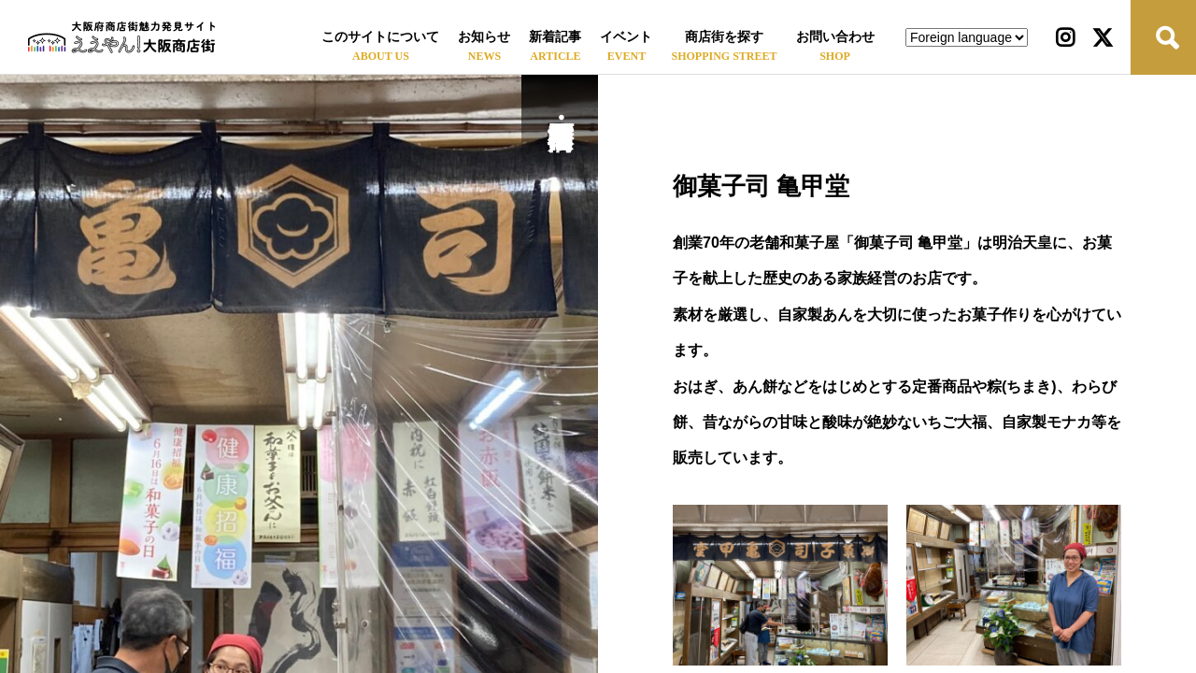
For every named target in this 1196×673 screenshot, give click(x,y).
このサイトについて (380, 37)
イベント (626, 37)
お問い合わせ (835, 37)
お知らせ (484, 37)
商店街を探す (724, 37)
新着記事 (555, 37)
